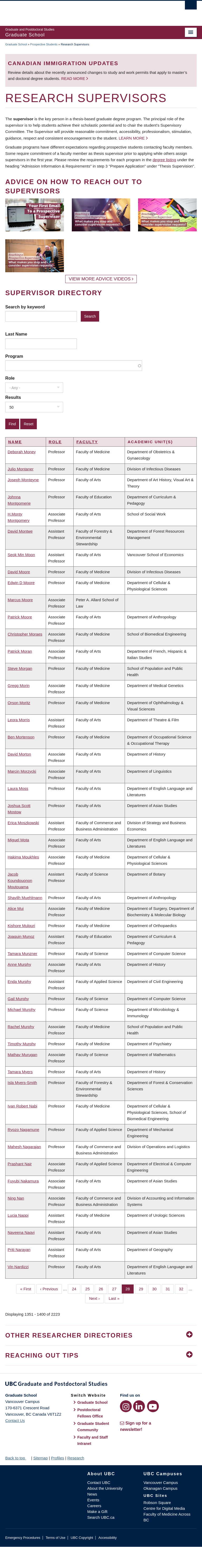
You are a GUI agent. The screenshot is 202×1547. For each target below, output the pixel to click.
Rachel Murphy (21, 1026)
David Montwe (20, 531)
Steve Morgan (20, 668)
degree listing (164, 159)
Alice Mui (16, 908)
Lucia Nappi (18, 1215)
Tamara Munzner (22, 953)
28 (129, 1288)
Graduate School (16, 44)
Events (93, 1500)
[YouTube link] (153, 1406)
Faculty (87, 442)
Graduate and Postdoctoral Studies (101, 1385)
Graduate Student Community (93, 1426)
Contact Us (15, 1420)
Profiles (57, 1458)
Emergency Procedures (22, 1538)
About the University (105, 1488)
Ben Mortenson (21, 737)
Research (75, 1458)
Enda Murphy (19, 981)
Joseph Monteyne (23, 480)
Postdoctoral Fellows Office (90, 1413)
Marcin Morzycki (22, 771)
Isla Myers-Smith (22, 1082)
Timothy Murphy (22, 1044)
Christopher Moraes (25, 634)
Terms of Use (55, 1538)
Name (15, 442)
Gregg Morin (18, 685)
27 (116, 1288)
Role (10, 378)
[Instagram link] (126, 1406)
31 (170, 1288)
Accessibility (107, 1538)
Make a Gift (97, 1511)
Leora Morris (19, 720)
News (92, 1494)
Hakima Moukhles (23, 857)
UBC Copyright (82, 1538)
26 (103, 1288)
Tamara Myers (20, 1071)
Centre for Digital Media (164, 1508)
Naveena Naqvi (21, 1232)
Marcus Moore (20, 600)
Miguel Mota (18, 840)
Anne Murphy (19, 964)
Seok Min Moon (21, 554)
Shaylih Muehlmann (25, 897)
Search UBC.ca (100, 1517)
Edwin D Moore (21, 582)
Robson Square (157, 1502)
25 (89, 1288)
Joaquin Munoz (21, 936)
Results (13, 397)
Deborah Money (22, 452)
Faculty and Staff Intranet (92, 1440)
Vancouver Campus (161, 1482)
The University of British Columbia (86, 11)
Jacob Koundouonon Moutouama (20, 880)
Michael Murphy (22, 1009)
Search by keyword (25, 306)
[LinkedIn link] (139, 1406)
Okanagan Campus (161, 1488)
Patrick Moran (20, 651)
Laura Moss (18, 788)
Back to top (17, 1458)
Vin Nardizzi (18, 1266)
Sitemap (40, 1458)
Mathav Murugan (22, 1054)
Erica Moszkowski (23, 822)
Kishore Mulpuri (21, 925)
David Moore (19, 572)
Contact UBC (98, 1482)
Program (14, 356)
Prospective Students (44, 44)
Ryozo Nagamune (23, 1129)
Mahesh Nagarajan (24, 1146)
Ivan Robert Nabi (22, 1106)
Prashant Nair (20, 1164)
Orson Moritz (19, 702)
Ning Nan (16, 1198)
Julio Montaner (20, 469)
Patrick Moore (20, 617)
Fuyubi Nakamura (23, 1181)
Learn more (132, 138)
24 (76, 1288)
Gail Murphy (18, 998)
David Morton (19, 754)
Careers (94, 1505)
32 (183, 1288)
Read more (73, 78)
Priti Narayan (19, 1249)
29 (143, 1288)
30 (156, 1288)
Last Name (16, 334)
